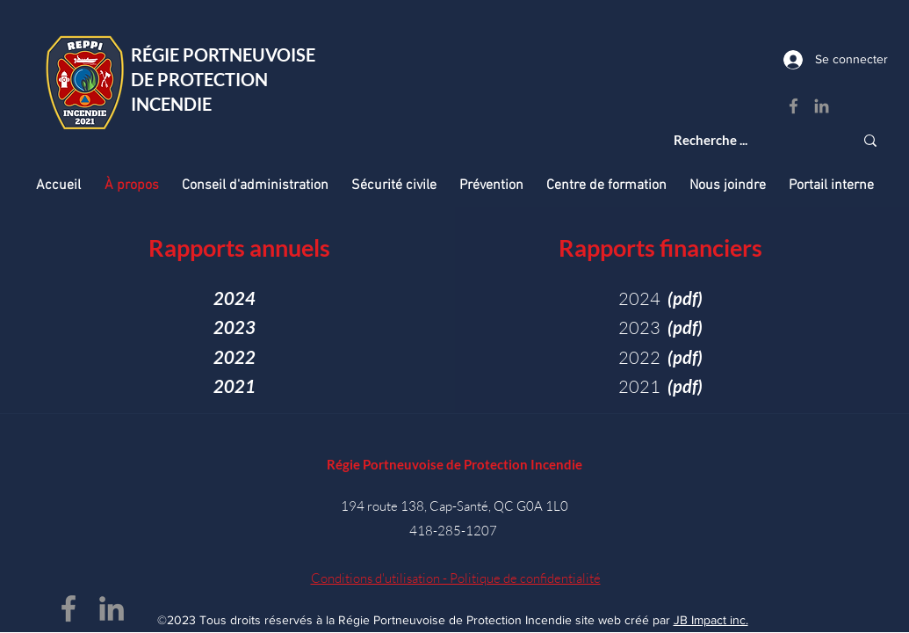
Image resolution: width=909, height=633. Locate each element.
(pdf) (685, 356)
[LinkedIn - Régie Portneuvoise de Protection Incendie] (822, 106)
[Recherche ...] (750, 140)
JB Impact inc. (711, 620)
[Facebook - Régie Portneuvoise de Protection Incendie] (793, 106)
